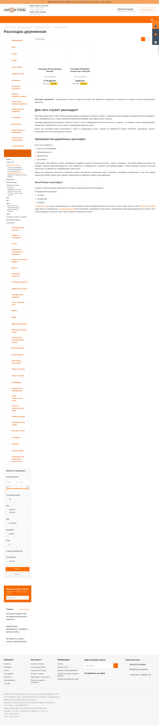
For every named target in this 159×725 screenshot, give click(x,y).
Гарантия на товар (38, 670)
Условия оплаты (37, 664)
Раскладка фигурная (66, 209)
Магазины (8, 667)
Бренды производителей (67, 670)
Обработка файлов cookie (68, 679)
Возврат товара (37, 674)
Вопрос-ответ (62, 667)
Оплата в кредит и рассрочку (38, 681)
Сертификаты (9, 680)
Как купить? (36, 660)
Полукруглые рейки (147, 206)
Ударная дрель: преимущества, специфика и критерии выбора (17, 629)
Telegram (104, 678)
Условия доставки (38, 667)
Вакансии (8, 677)
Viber (110, 678)
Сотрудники (8, 674)
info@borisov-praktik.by (138, 669)
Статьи (60, 664)
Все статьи (24, 609)
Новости (7, 664)
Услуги (6, 670)
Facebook (92, 678)
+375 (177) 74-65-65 (125, 9)
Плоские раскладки (42, 206)
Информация (63, 660)
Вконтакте (86, 678)
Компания (8, 660)
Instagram (98, 678)
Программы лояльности (40, 677)
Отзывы (7, 683)
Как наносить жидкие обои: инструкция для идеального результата (16, 616)
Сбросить (17, 574)
